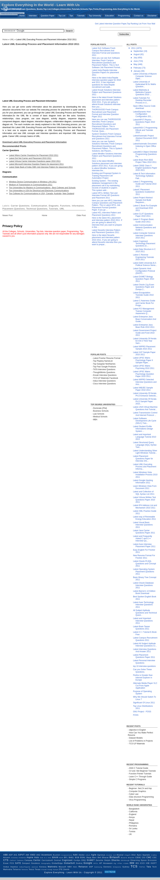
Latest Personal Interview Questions (144, 661)
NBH (69, 867)
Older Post (81, 215)
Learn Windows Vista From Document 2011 (145, 487)
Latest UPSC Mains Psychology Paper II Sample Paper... (143, 360)
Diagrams (54, 206)
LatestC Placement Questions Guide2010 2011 (143, 192)
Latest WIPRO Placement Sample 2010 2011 (144, 347)
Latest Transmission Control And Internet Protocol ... (145, 414)
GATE (18, 863)
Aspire (30, 857)
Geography (46, 863)
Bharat (105, 857)
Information (78, 206)
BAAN (55, 857)
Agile (93, 855)
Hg (115, 863)
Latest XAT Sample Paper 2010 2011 (144, 353)
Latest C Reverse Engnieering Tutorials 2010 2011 (143, 257)
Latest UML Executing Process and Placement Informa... (144, 466)
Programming (124, 16)
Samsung (98, 867)
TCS (134, 866)
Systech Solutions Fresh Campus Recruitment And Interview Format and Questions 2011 (106, 136)
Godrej (79, 863)
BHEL (71, 857)
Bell (99, 857)
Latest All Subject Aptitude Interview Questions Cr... (145, 644)
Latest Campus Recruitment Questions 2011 (145, 639)
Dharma (116, 860)
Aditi (75, 855)
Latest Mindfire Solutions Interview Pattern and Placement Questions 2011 (107, 156)
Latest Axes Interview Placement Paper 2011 (144, 545)
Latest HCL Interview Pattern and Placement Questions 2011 (106, 214)
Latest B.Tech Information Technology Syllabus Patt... (144, 175)
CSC (154, 857)
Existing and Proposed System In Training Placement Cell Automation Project (106, 175)
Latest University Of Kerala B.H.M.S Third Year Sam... (144, 340)
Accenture (46, 855)
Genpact (26, 863)
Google (88, 863)
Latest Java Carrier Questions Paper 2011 (144, 531)
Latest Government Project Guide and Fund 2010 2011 (144, 332)
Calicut (13, 860)
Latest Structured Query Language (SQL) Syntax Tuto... (145, 444)
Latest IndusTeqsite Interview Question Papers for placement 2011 (105, 72)
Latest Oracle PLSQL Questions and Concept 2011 (144, 563)
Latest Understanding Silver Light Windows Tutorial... (145, 451)
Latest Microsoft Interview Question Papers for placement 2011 (36, 164)
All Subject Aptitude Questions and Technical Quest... (145, 612)
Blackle (131, 857)
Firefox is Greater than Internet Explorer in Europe (142, 677)
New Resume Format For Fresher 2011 (144, 556)
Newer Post (7, 215)
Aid (114, 855)
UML (12, 39)
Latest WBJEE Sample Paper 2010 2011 (143, 389)
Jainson (35, 867)
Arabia (154, 855)
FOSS (135, 715)
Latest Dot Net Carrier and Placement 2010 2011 (30, 158)
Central (57, 860)
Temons (24, 869)
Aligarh (127, 855)
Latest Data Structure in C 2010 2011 (144, 250)
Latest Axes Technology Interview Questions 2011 (143, 604)
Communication (39, 206)
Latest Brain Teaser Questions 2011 (141, 627)
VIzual (44, 869)
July (136, 58)
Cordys (77, 860)
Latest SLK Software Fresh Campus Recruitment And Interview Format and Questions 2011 (106, 51)
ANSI (33, 855)
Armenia (22, 857)
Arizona (14, 857)
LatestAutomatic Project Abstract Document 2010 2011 (145, 138)
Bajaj (89, 857)
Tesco (31, 869)
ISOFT (154, 863)
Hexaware (108, 863)
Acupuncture (66, 855)
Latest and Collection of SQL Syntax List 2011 (143, 492)
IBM (131, 863)
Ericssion (152, 860)
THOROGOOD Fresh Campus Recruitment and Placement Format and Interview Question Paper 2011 (105, 113)
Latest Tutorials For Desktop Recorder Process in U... (142, 100)
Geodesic (35, 863)
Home (22, 16)
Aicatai (109, 855)
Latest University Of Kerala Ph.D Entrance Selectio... (145, 394)
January (137, 71)
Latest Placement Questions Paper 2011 (144, 656)
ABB (5, 855)
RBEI (75, 867)
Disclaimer (152, 16)
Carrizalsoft (47, 860)
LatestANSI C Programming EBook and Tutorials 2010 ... (145, 130)
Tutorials (81, 16)
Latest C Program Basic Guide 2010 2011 (143, 220)
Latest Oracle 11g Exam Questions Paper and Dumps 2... (143, 287)
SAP (91, 867)
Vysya (55, 869)
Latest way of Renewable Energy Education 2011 (144, 518)
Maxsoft (62, 867)
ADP (11, 855)
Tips (71, 16)
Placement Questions (13, 209)
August (137, 54)
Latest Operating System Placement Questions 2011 (144, 571)
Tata (148, 867)
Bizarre (124, 857)
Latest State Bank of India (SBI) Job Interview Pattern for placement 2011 (41, 167)
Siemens (107, 867)
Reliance (83, 867)
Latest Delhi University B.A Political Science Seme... (145, 264)
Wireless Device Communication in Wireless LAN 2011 (32, 182)
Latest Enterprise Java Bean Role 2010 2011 (143, 326)
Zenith (66, 869)
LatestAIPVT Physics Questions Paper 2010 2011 (144, 122)
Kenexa (43, 867)
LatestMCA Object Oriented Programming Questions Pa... (145, 154)
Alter (133, 855)
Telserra (17, 869)
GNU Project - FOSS (142, 711)
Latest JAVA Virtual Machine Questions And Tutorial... (145, 408)
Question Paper (47, 16)
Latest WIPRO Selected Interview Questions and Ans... (145, 381)
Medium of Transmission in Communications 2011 (30, 185)
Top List (61, 16)
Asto (36, 857)
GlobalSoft (69, 863)
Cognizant (67, 860)
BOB (77, 857)
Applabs (146, 855)
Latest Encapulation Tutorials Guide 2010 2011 (143, 295)
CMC (149, 857)
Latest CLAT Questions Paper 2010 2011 (143, 215)
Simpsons (117, 867)
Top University (95, 16)
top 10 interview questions (144, 666)
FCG (12, 863)
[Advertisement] (35, 24)
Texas (37, 869)
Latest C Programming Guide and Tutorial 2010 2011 (144, 183)
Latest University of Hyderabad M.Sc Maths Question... (144, 84)
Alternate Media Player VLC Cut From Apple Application (145, 685)
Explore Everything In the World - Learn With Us (41, 5)
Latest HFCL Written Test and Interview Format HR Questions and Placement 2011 (105, 195)
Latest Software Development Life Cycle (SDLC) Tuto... (144, 420)
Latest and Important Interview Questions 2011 (143, 620)
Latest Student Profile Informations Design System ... (143, 428)
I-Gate (126, 863)
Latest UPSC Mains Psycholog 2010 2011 (143, 367)
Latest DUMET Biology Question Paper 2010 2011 (143, 279)
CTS (5, 860)
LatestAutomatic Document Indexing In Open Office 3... (145, 146)
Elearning (135, 860)
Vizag (49, 869)
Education (109, 16)
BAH (61, 857)
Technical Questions (37, 209)
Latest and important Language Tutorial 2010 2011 (144, 436)
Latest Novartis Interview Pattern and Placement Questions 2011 (106, 231)
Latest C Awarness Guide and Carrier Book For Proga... (144, 303)
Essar (6, 863)
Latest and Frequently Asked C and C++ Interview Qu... (142, 538)
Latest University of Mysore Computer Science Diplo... (145, 76)
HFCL (95, 863)
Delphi (107, 860)
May (136, 64)
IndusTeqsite (24, 867)
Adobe (82, 855)
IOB (148, 863)
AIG (15, 855)
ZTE (61, 869)
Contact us (138, 16)
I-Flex (119, 863)
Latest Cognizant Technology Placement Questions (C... (144, 243)
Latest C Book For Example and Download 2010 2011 (145, 208)
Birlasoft (115, 857)
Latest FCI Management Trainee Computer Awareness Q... (143, 311)
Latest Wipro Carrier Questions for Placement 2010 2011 (33, 155)
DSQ (83, 860)
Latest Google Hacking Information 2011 (143, 481)
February (138, 68)
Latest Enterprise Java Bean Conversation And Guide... (144, 319)
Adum (88, 855)
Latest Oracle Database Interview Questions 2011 (143, 585)
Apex (139, 855)
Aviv (49, 857)
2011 (133, 48)
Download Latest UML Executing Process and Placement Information (34, 142)
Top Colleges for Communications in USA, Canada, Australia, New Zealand (41, 193)
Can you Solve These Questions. (142, 670)
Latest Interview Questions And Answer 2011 (144, 650)
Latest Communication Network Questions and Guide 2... (144, 227)
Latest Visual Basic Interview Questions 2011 (143, 524)
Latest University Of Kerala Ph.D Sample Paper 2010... (144, 401)
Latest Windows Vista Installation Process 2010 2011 (145, 474)
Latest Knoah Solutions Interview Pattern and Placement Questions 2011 (106, 92)
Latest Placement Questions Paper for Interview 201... (143, 458)
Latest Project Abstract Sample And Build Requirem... (143, 200)
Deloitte (99, 860)
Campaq (28, 860)
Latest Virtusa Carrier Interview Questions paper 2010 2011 (35, 161)
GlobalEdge (57, 863)
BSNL (83, 857)
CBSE (138, 857)
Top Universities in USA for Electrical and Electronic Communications (39, 190)
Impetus (14, 867)
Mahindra (52, 867)
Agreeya (101, 855)
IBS (137, 863)
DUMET (91, 860)
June (136, 61)
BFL (66, 857)
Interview (33, 16)
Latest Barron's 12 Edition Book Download (144, 592)
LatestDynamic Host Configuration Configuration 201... (143, 114)
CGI (144, 857)
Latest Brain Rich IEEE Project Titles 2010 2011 (145, 161)
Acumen (56, 855)
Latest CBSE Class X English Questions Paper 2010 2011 (145, 167)
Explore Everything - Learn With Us (63, 872)
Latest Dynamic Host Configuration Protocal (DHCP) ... (144, 270)
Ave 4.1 (43, 857)
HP (100, 863)
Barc (94, 857)
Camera (20, 860)
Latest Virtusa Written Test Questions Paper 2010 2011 (144, 499)
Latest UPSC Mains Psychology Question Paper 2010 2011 (143, 373)
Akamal (120, 855)
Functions (65, 206)
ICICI (142, 863)
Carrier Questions (20, 206)
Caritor (36, 860)
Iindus (6, 867)
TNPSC (142, 867)
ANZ (38, 855)
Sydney (125, 867)
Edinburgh (125, 860)
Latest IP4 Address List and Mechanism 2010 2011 (145, 506)
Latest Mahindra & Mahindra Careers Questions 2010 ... (142, 92)
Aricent (6, 857)
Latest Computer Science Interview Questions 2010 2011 (144, 235)
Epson (144, 860)
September (139, 51)
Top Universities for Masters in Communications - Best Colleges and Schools (42, 188)
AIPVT (21, 855)
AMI (27, 855)
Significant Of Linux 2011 (144, 702)
